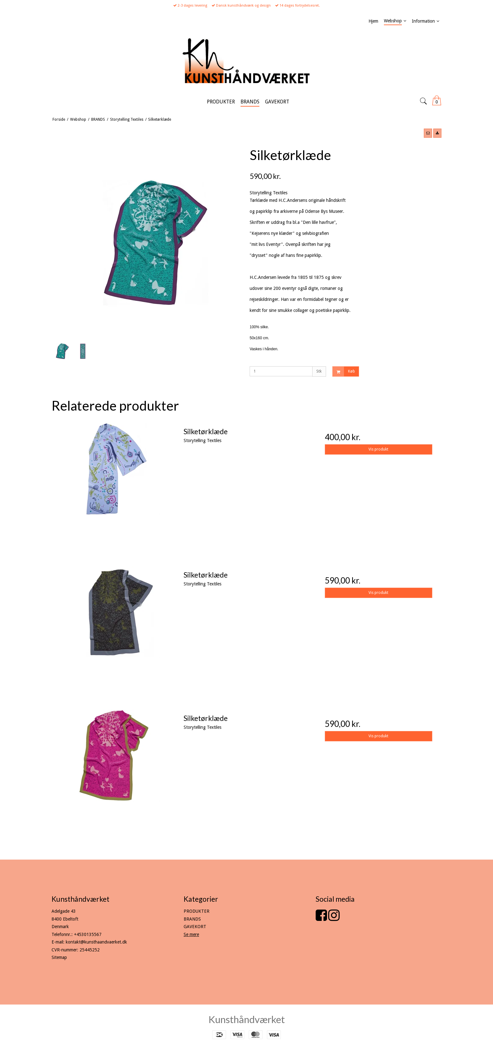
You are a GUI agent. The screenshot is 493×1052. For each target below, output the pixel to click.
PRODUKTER (196, 911)
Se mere (191, 934)
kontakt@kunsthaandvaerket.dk (96, 941)
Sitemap (59, 957)
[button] (428, 133)
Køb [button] (344, 371)
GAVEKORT (195, 926)
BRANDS (192, 919)
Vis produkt (378, 449)
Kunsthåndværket (246, 1019)
